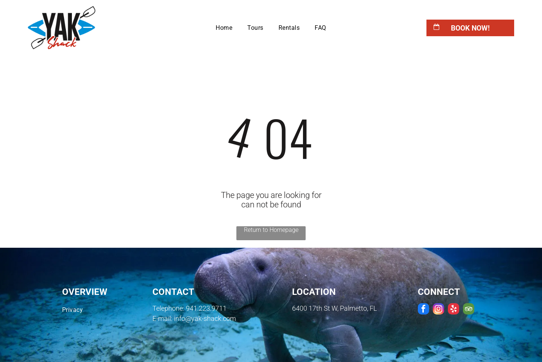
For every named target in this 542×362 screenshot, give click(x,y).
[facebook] (423, 309)
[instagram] (438, 309)
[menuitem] (224, 27)
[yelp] (453, 309)
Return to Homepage (271, 229)
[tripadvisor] (468, 309)
